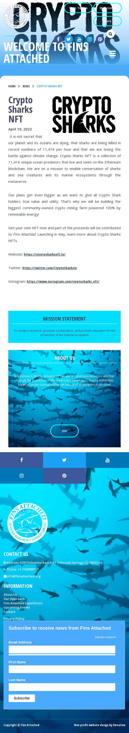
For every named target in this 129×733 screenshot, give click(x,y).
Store (107, 21)
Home (12, 86)
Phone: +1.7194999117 (23, 569)
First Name (19, 662)
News (26, 86)
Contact (9, 611)
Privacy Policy (14, 618)
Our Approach (14, 599)
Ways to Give (78, 8)
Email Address (22, 642)
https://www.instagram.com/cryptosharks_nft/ (63, 281)
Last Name (18, 680)
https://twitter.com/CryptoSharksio (49, 267)
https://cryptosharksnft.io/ (44, 254)
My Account (107, 8)
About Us (10, 594)
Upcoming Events (17, 607)
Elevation (119, 725)
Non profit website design (91, 725)
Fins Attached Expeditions (23, 603)
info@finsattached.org (70, 32)
